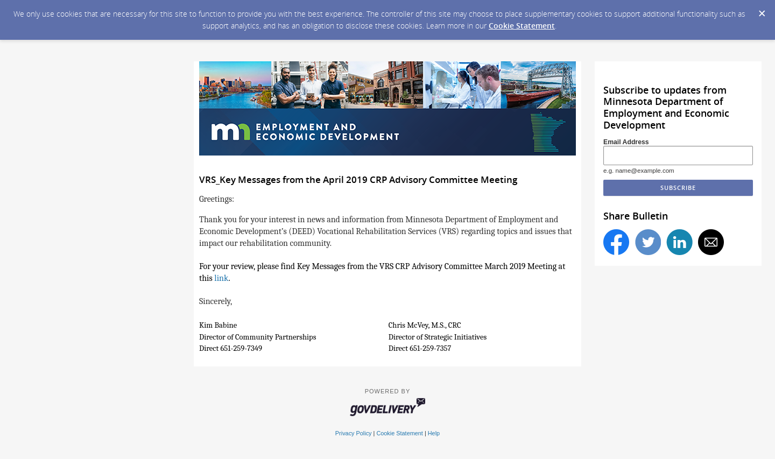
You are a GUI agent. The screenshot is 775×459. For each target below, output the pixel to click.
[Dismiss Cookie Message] (761, 10)
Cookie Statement (522, 25)
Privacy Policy (353, 433)
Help (434, 433)
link (221, 278)
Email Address (626, 142)
